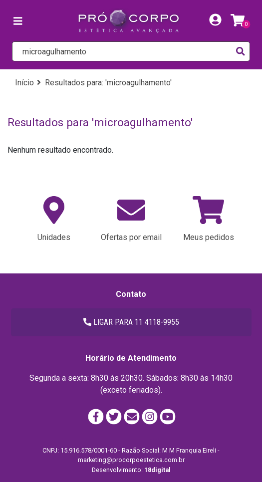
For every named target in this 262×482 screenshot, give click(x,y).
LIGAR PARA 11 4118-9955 (131, 322)
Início (24, 82)
